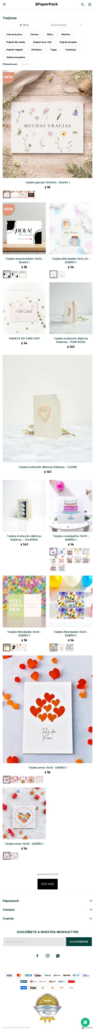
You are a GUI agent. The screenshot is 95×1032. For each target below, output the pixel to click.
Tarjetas (25, 64)
